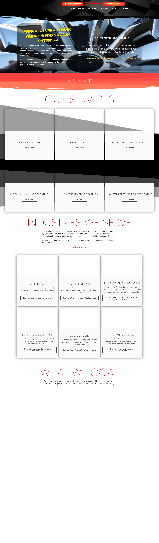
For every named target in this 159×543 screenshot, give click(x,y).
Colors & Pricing (76, 9)
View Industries (39, 442)
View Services (23, 442)
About (115, 9)
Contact (125, 9)
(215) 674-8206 (93, 3)
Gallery (104, 9)
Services (61, 9)
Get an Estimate (79, 245)
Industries (93, 9)
